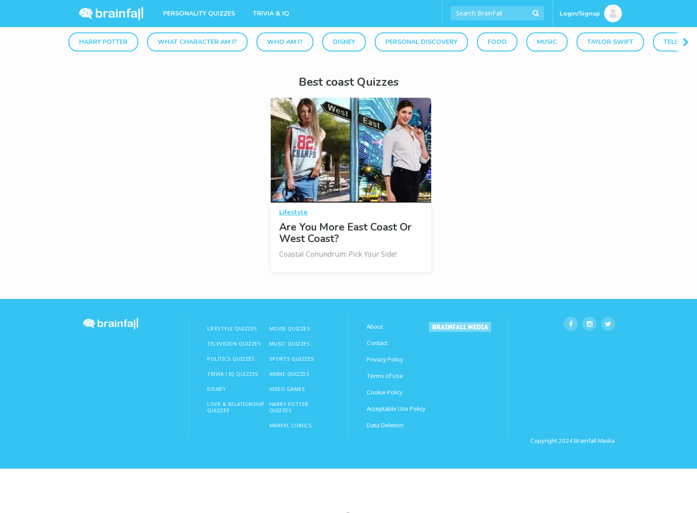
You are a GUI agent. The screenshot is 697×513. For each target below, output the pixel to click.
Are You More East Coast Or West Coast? (345, 233)
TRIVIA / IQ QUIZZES (233, 373)
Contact (377, 343)
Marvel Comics (290, 425)
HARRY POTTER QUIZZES (288, 407)
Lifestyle (293, 212)
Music (547, 42)
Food (497, 42)
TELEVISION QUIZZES (234, 343)
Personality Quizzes (199, 13)
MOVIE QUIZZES (289, 328)
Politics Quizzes (231, 358)
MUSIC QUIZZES (289, 343)
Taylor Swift (610, 42)
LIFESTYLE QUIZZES (232, 328)
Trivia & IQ (271, 13)
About (375, 326)
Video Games (287, 389)
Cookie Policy (385, 392)
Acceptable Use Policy (396, 409)
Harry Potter (103, 42)
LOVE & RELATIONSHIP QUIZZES (236, 407)
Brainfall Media (594, 441)
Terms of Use (385, 376)
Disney (344, 42)
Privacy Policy (385, 359)
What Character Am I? (197, 42)
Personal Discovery (421, 42)
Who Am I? (285, 42)
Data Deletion (385, 425)
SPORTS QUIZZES (291, 358)
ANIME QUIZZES (289, 373)
